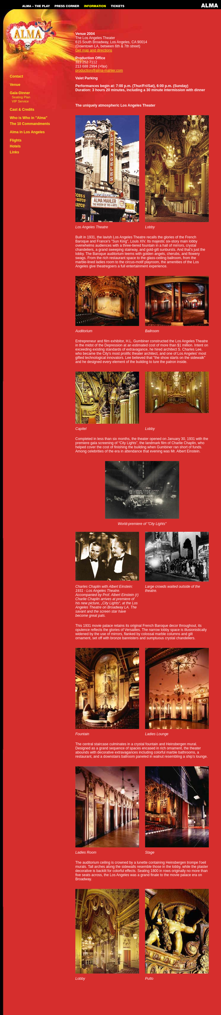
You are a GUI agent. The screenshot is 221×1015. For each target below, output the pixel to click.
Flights (15, 140)
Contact (16, 76)
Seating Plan (21, 97)
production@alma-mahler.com (99, 70)
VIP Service (20, 101)
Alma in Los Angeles (27, 132)
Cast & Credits (22, 109)
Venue (15, 85)
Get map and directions (93, 50)
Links (14, 152)
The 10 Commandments (30, 124)
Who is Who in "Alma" (28, 118)
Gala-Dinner (20, 93)
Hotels (15, 146)
